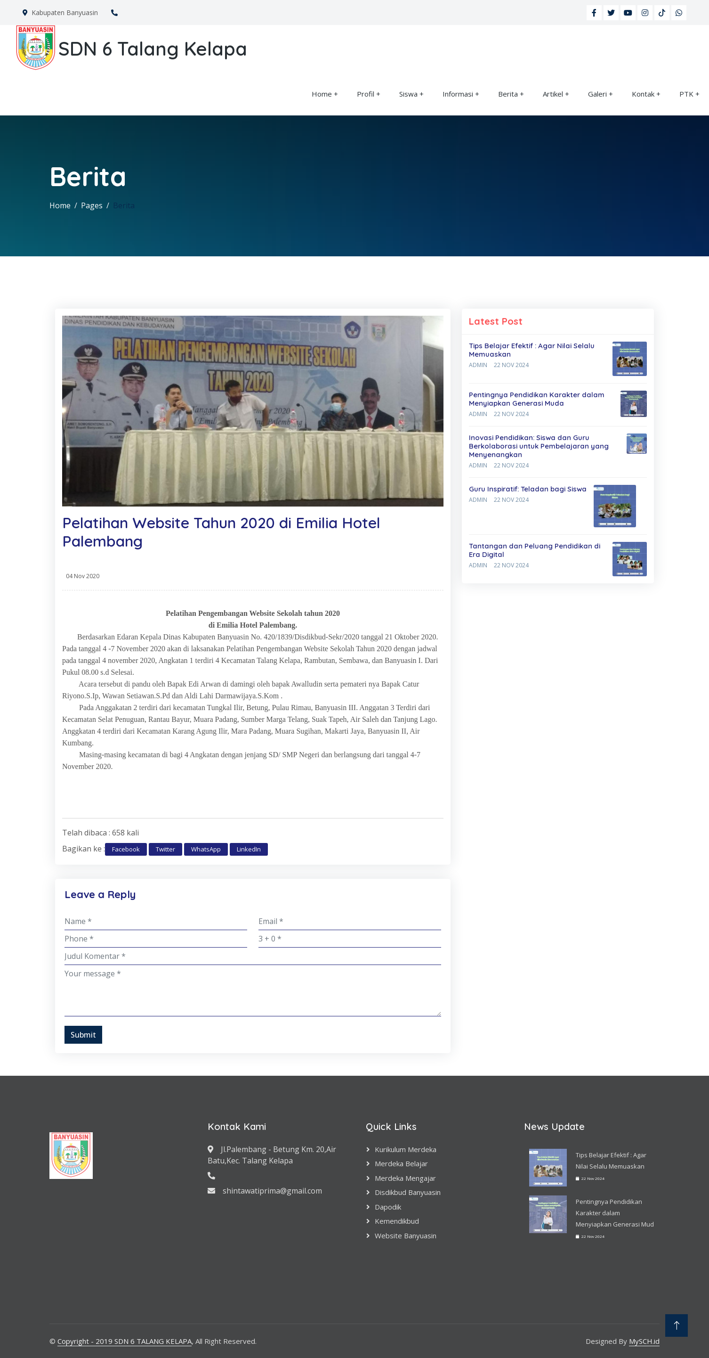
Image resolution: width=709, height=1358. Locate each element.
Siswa (408, 93)
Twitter (165, 849)
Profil (365, 93)
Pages (92, 205)
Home (322, 93)
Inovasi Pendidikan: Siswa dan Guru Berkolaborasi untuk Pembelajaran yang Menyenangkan (539, 446)
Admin (478, 365)
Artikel (553, 93)
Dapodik (388, 1206)
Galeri (597, 93)
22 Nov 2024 (511, 365)
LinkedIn (249, 849)
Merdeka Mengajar (405, 1178)
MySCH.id (644, 1341)
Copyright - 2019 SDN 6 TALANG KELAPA (124, 1341)
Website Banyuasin (405, 1235)
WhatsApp (206, 849)
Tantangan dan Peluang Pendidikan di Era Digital (534, 550)
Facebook (126, 849)
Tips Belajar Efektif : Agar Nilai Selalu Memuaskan (532, 350)
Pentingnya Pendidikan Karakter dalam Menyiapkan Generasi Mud (615, 1212)
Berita (508, 93)
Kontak (643, 93)
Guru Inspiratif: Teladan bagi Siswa (528, 488)
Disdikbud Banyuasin (408, 1192)
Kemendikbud (397, 1221)
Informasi (458, 93)
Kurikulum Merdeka (405, 1149)
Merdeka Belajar (401, 1163)
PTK (686, 93)
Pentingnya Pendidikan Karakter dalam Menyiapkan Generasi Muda (536, 399)
